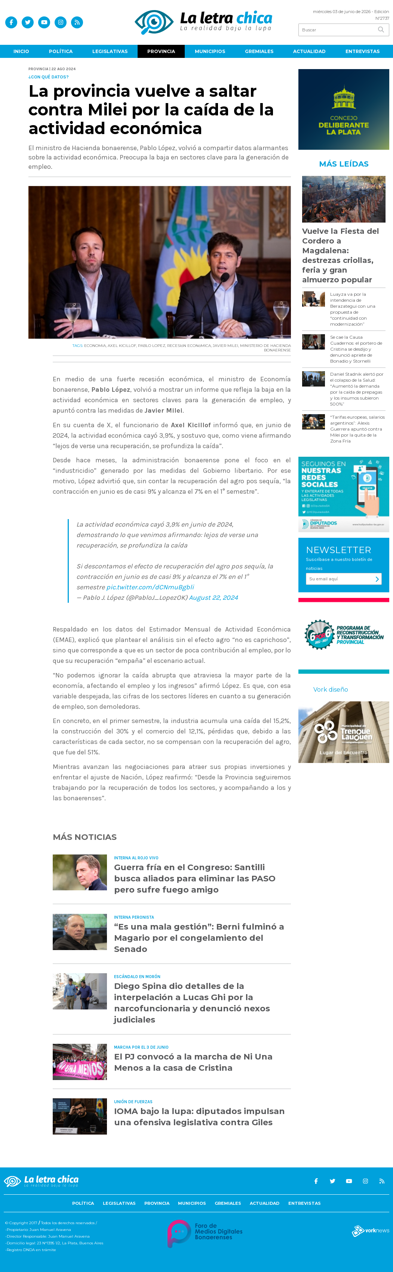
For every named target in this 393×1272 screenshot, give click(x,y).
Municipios (210, 51)
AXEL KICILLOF (122, 345)
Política (61, 51)
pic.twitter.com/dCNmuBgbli (150, 587)
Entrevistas (363, 51)
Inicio (21, 51)
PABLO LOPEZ (151, 345)
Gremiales (259, 51)
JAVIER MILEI (225, 345)
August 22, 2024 (213, 597)
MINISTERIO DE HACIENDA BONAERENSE (265, 348)
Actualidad (309, 51)
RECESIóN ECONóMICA (189, 345)
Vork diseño (330, 689)
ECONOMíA (95, 345)
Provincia (161, 51)
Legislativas (110, 51)
